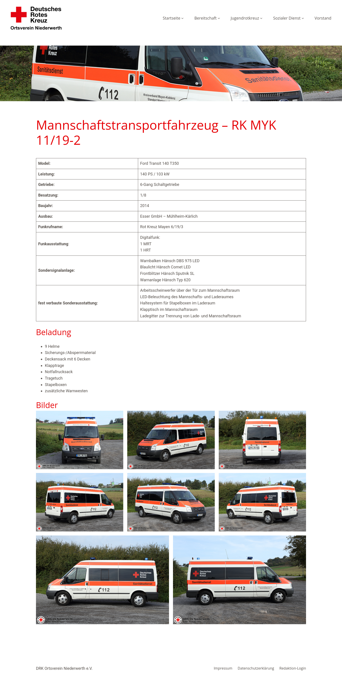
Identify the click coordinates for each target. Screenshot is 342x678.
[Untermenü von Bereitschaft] (219, 18)
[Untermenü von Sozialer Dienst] (303, 18)
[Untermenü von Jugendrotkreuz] (261, 18)
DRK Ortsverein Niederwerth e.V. (64, 668)
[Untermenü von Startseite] (182, 18)
